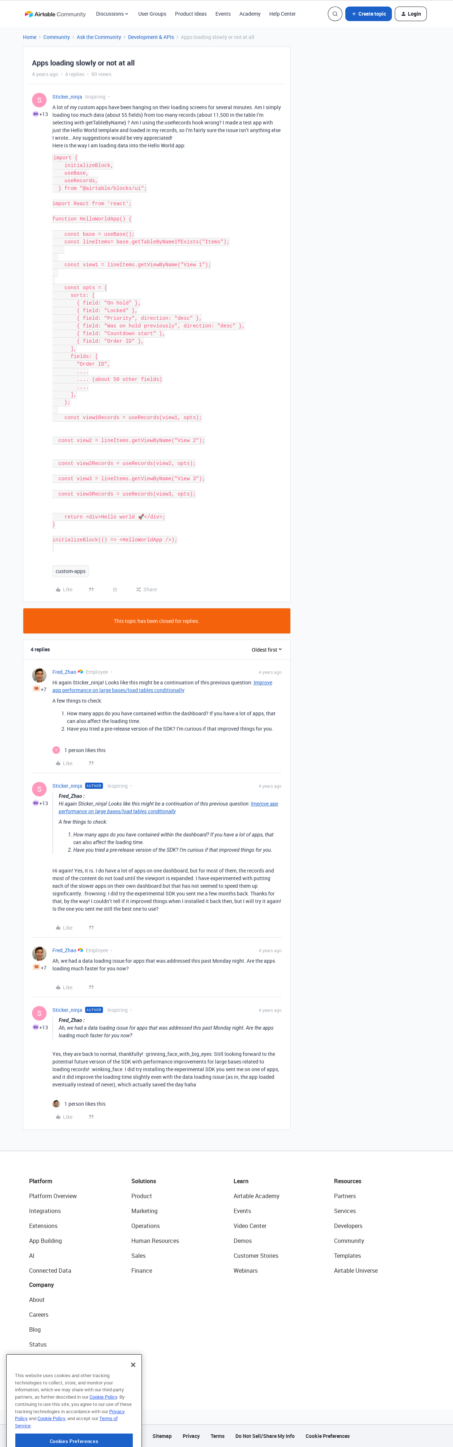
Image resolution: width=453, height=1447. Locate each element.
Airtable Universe (356, 1271)
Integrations (45, 1211)
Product (141, 1196)
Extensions (43, 1226)
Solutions (143, 1181)
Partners (345, 1196)
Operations (145, 1226)
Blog (35, 1329)
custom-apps (71, 571)
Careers (38, 1315)
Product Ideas (191, 13)
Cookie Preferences (328, 1435)
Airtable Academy (256, 1196)
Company (41, 1285)
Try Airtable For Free (54, 1374)
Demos (243, 1241)
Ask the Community (99, 36)
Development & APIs (151, 36)
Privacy (191, 1435)
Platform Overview (53, 1196)
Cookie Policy (103, 1419)
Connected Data (50, 1271)
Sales (138, 1256)
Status (38, 1344)
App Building (45, 1241)
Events (223, 13)
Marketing (144, 1211)
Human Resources (155, 1241)
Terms (217, 1435)
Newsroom (43, 1359)
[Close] (133, 1388)
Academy (250, 13)
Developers (348, 1226)
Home (29, 36)
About (37, 1300)
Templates (347, 1256)
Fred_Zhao (64, 671)
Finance (141, 1271)
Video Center (250, 1226)
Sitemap (162, 1435)
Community (56, 36)
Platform (40, 1181)
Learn (241, 1181)
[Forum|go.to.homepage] (55, 14)
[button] (368, 14)
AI (32, 1256)
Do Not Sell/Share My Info (265, 1435)
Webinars (246, 1271)
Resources (347, 1181)
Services (345, 1211)
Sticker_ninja (67, 96)
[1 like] (79, 750)
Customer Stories (256, 1256)
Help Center (282, 13)
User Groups (152, 13)
